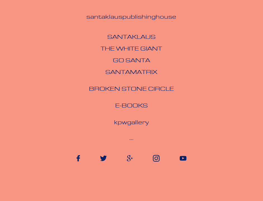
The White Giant (131, 49)
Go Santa (131, 61)
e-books (131, 106)
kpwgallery (131, 123)
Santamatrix (131, 72)
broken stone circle (131, 89)
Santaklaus (131, 37)
